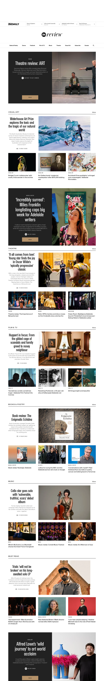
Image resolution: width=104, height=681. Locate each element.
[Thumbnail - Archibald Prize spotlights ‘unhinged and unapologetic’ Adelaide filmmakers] (82, 166)
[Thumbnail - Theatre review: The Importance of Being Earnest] (22, 304)
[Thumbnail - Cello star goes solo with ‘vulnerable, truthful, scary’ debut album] (52, 502)
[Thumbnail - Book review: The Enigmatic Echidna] (52, 425)
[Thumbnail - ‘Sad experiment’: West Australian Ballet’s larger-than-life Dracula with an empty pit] (22, 611)
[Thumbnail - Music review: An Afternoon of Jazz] (82, 534)
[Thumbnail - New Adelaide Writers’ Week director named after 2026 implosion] (52, 610)
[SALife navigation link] (52, 24)
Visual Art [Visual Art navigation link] (68, 45)
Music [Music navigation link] (50, 45)
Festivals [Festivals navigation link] (32, 45)
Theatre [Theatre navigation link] (58, 45)
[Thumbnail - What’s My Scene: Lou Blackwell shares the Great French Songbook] (22, 535)
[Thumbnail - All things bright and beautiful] (82, 380)
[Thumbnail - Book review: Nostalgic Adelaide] (22, 457)
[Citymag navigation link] (69, 24)
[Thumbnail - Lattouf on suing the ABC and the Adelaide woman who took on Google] (52, 458)
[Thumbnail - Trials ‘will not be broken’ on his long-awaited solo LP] (52, 577)
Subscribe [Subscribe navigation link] (77, 45)
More (94, 112)
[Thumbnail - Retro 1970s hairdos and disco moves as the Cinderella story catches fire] (52, 304)
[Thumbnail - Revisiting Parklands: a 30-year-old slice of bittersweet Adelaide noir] (52, 381)
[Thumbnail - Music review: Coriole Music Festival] (52, 534)
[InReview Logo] (52, 35)
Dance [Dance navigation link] (24, 45)
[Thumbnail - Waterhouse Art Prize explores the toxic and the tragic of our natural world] (52, 133)
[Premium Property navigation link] (87, 24)
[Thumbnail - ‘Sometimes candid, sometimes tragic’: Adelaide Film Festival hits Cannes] (22, 382)
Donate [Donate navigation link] (87, 45)
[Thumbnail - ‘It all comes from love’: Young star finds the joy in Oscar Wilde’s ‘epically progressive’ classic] (52, 271)
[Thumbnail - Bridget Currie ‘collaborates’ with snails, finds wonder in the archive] (22, 165)
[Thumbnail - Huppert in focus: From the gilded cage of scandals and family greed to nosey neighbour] (52, 349)
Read (30, 97)
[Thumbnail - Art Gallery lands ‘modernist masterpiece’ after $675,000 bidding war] (52, 166)
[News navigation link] (34, 24)
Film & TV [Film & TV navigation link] (42, 45)
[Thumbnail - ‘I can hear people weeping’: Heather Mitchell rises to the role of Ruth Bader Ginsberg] (82, 611)
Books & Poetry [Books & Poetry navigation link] (14, 45)
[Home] (17, 24)
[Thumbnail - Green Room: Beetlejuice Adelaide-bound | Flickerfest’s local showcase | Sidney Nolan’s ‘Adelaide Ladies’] (82, 305)
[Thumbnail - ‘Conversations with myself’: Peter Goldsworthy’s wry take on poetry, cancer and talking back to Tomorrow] (82, 459)
